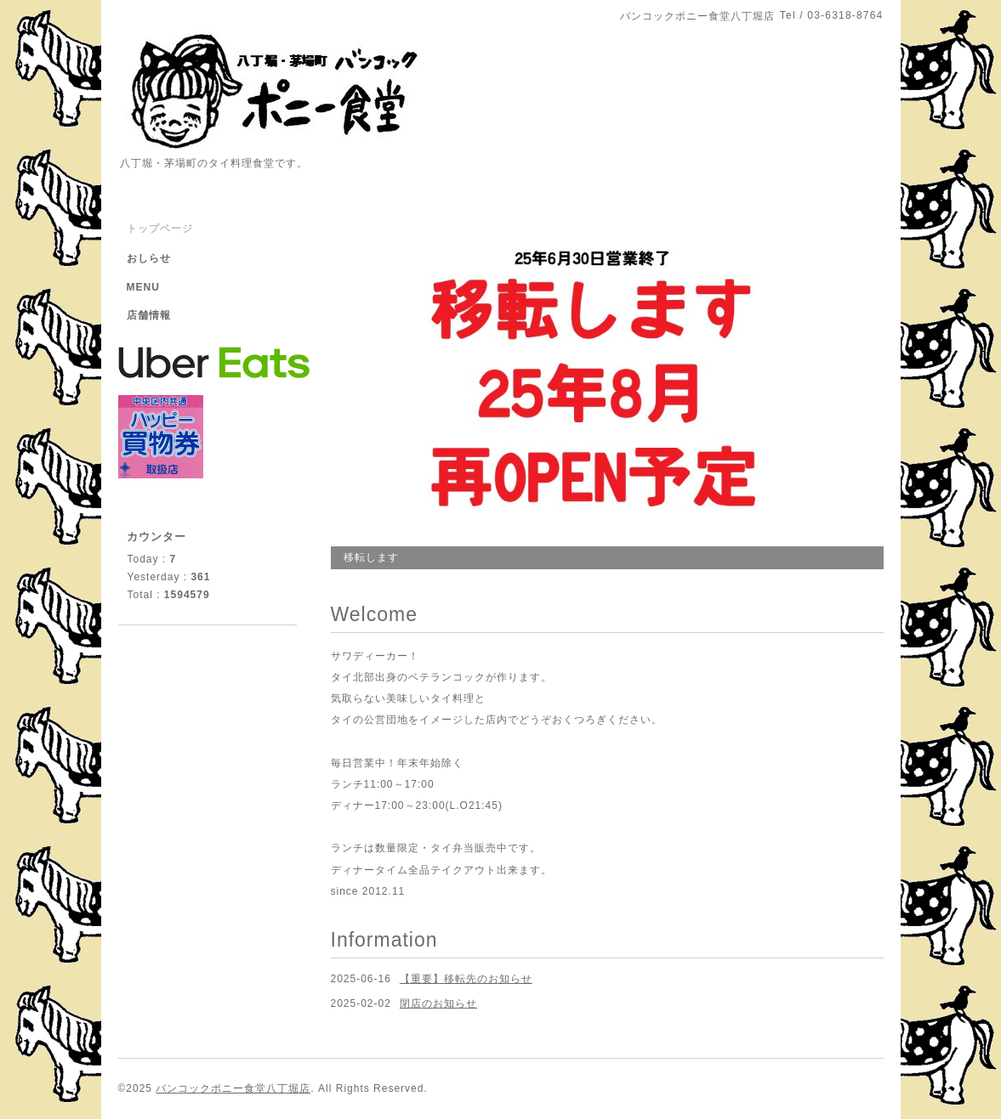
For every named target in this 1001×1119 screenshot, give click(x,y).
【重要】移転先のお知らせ (466, 979)
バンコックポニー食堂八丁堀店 (233, 1088)
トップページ (160, 229)
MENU (143, 287)
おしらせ (149, 258)
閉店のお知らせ (438, 1003)
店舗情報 (149, 315)
